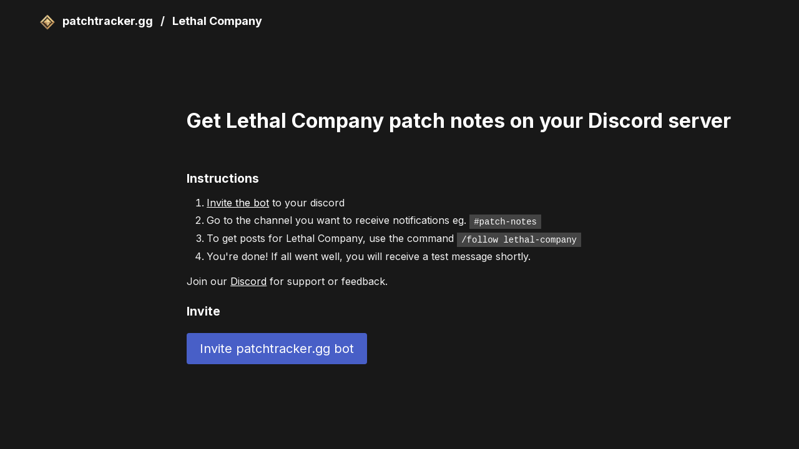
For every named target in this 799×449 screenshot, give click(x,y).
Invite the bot (238, 202)
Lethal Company (217, 20)
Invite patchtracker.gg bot (277, 347)
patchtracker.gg (97, 20)
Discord (248, 280)
